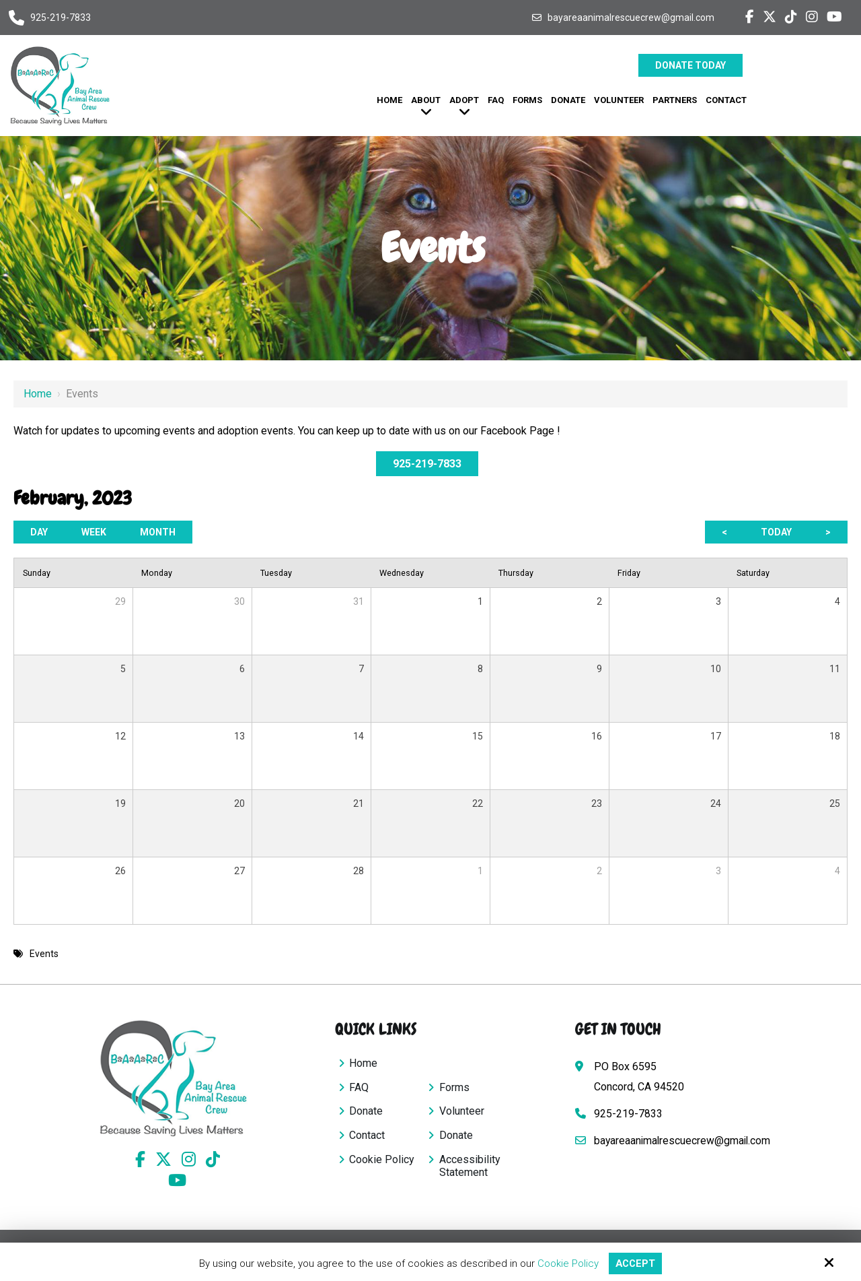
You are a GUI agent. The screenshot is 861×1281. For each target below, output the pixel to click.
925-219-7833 (60, 17)
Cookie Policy (567, 1263)
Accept (636, 1263)
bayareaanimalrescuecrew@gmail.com (631, 17)
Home (38, 393)
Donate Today (690, 65)
